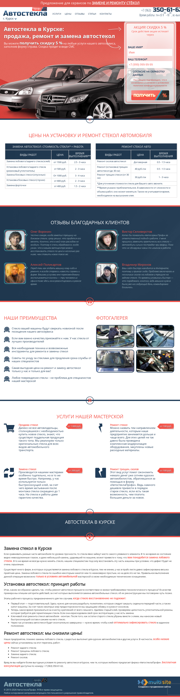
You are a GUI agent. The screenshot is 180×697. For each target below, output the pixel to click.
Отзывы (80, 13)
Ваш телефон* (137, 59)
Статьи (92, 13)
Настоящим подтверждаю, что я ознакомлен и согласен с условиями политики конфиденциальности (150, 82)
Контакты (106, 13)
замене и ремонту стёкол (115, 3)
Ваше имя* (135, 47)
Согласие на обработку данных (149, 73)
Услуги (56, 13)
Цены (68, 13)
